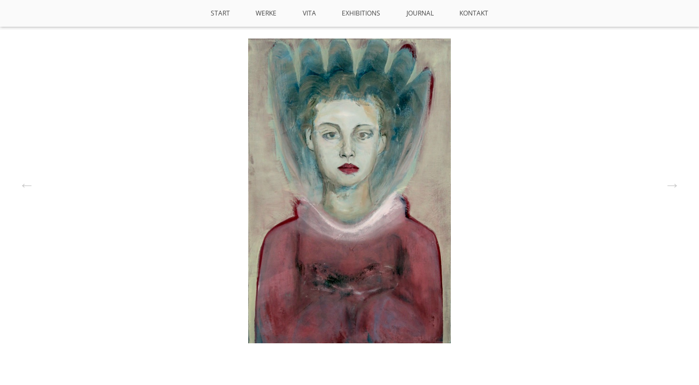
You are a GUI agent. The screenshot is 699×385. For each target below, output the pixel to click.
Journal (420, 13)
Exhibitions (361, 13)
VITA (309, 13)
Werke (266, 13)
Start (220, 13)
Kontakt (473, 13)
